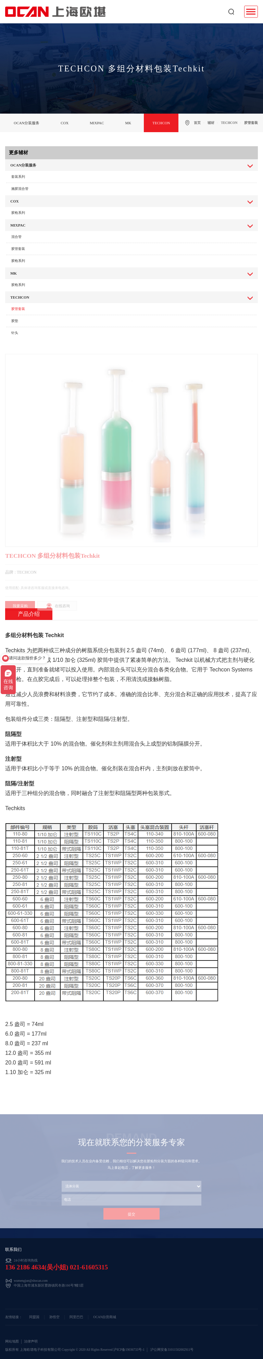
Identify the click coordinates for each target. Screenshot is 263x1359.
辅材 (211, 123)
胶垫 (14, 321)
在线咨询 (62, 612)
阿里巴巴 (76, 1317)
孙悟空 (54, 1317)
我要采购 (20, 612)
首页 (197, 123)
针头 (14, 333)
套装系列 (18, 176)
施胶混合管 (19, 189)
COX (64, 123)
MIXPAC (97, 123)
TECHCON (161, 123)
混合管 (16, 237)
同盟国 (34, 1317)
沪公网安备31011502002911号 (171, 1349)
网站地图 (12, 1341)
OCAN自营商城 (104, 1317)
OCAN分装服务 (26, 123)
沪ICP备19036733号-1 (129, 1349)
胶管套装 (18, 249)
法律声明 (31, 1341)
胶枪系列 (18, 213)
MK (128, 123)
